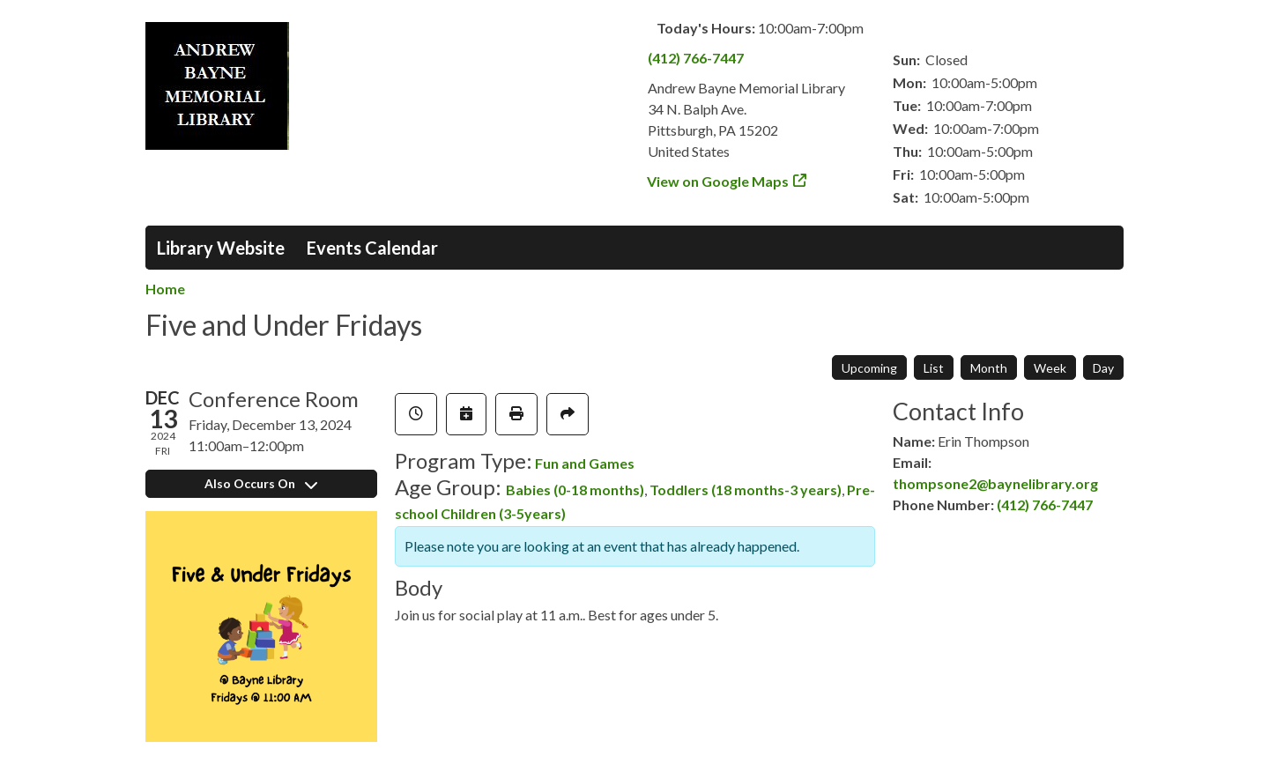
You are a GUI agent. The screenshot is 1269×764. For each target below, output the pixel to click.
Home (165, 288)
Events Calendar (372, 247)
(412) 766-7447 (696, 57)
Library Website (221, 247)
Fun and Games (584, 463)
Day (1103, 367)
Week (1050, 367)
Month (988, 367)
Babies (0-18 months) (575, 489)
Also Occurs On (260, 483)
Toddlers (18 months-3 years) (745, 489)
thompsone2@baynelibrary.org (995, 483)
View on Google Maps (718, 181)
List (934, 367)
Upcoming (869, 367)
